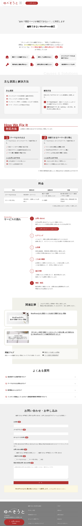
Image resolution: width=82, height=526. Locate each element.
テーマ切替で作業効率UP (51, 355)
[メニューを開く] (20, 3)
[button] (31, 3)
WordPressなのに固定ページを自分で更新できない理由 (48, 313)
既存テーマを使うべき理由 (51, 352)
